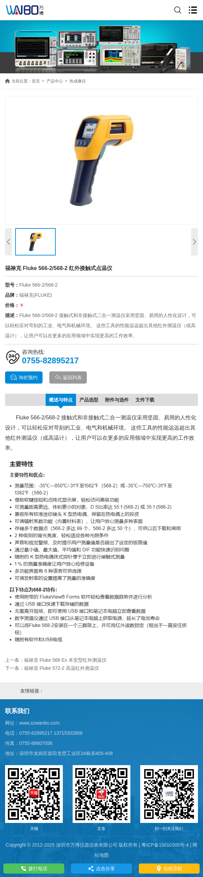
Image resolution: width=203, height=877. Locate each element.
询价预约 (23, 377)
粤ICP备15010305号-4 (165, 845)
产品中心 (55, 81)
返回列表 (68, 377)
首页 (36, 81)
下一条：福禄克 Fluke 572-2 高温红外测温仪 (52, 668)
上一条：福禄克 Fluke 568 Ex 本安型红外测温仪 (55, 660)
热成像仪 (78, 81)
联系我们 (17, 711)
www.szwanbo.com (39, 723)
